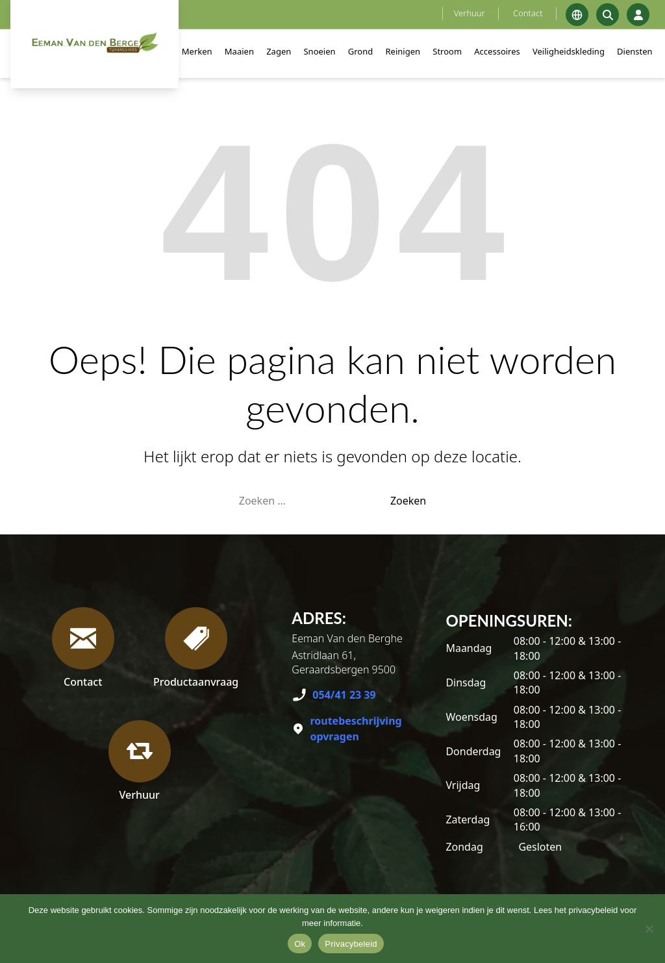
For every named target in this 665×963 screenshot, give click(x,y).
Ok (299, 944)
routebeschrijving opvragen (355, 729)
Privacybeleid (351, 944)
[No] (648, 928)
